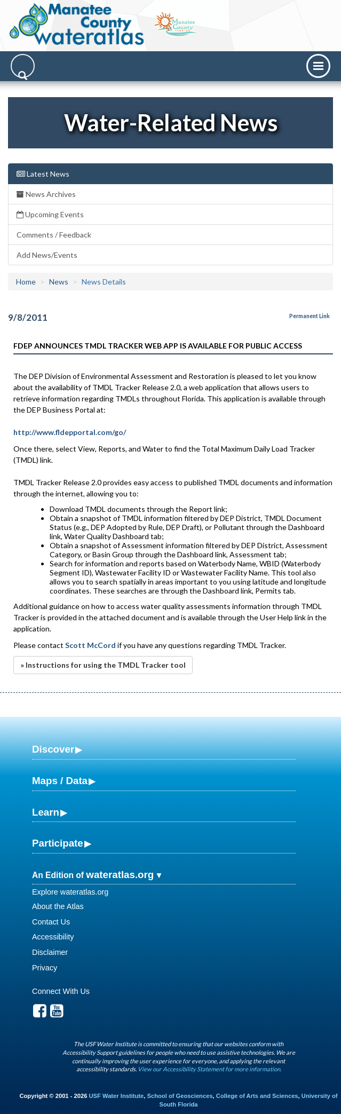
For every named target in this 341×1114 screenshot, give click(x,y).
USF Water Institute (116, 1096)
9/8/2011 (27, 317)
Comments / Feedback (54, 234)
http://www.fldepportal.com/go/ (69, 432)
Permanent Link (309, 316)
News (58, 281)
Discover (53, 749)
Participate (57, 843)
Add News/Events (47, 254)
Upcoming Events (50, 214)
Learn (45, 812)
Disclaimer (50, 952)
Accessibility (53, 937)
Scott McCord (90, 645)
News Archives (46, 194)
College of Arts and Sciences (257, 1096)
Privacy (44, 967)
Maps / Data (60, 780)
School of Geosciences (180, 1096)
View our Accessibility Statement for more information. (209, 1068)
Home (26, 281)
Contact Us (51, 922)
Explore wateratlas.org (70, 892)
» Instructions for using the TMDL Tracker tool (103, 664)
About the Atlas (58, 906)
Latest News (43, 173)
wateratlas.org (120, 874)
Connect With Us (61, 991)
